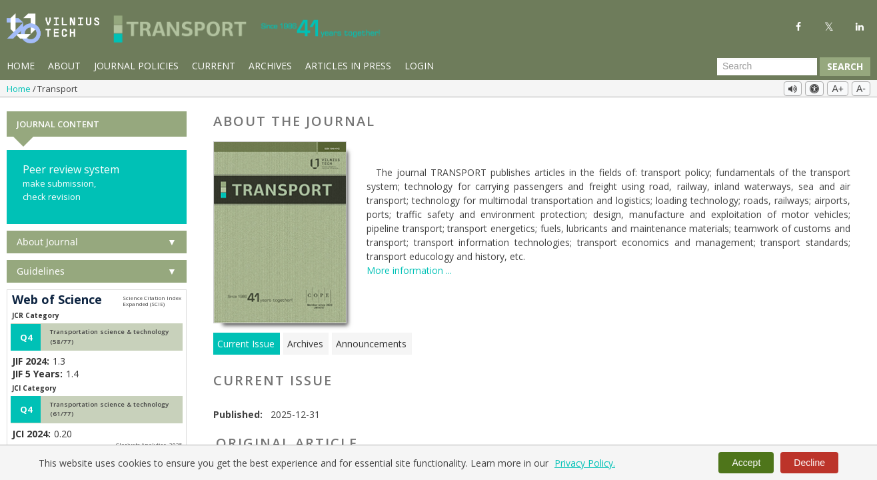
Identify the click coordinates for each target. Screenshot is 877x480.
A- (861, 88)
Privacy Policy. (584, 463)
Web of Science (57, 298)
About (64, 65)
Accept (746, 462)
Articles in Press (348, 65)
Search (845, 66)
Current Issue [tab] (246, 342)
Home (21, 65)
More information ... (409, 269)
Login (419, 65)
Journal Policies (136, 65)
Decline (809, 462)
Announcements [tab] (371, 342)
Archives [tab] (305, 342)
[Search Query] (767, 66)
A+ (838, 88)
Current (213, 65)
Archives (270, 65)
